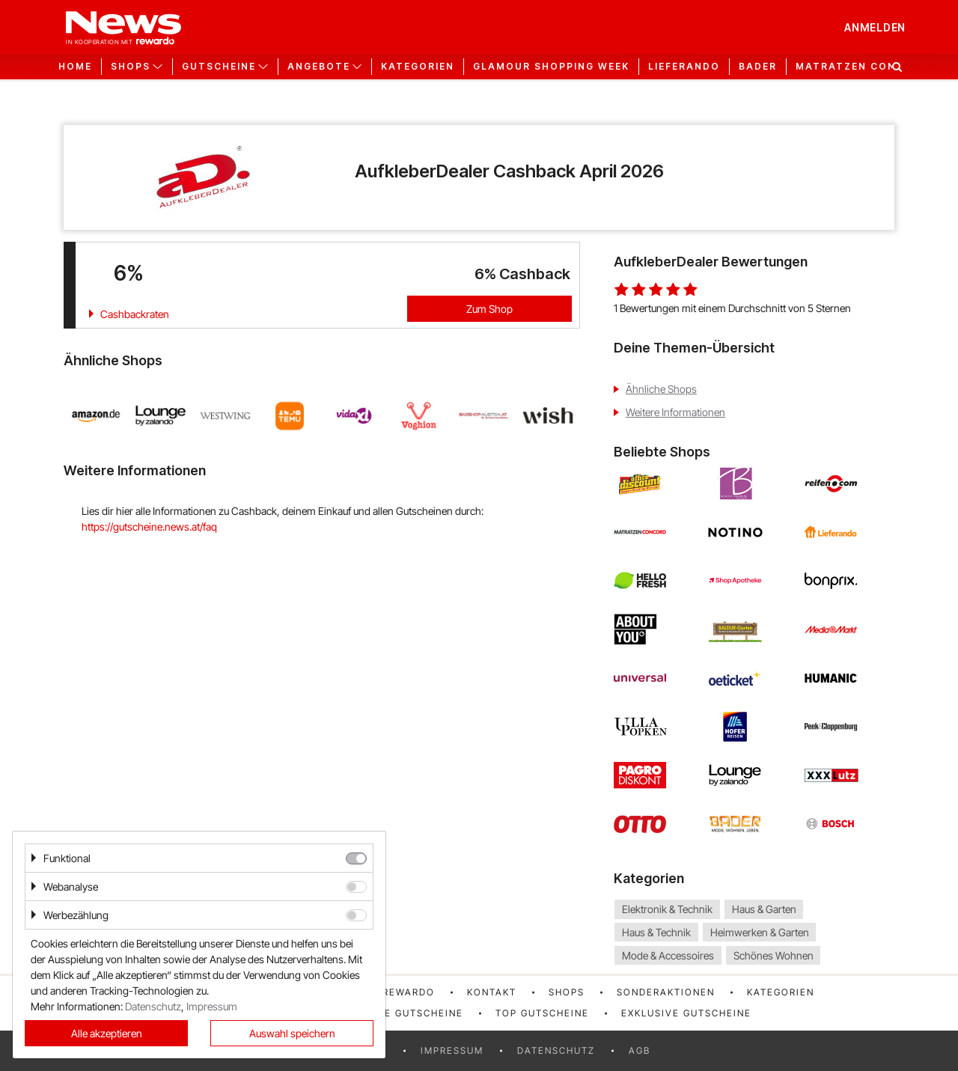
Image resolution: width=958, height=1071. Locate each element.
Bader (758, 66)
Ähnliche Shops (661, 388)
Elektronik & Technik (667, 909)
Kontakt (491, 992)
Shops (567, 992)
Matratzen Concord (862, 66)
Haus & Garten (764, 909)
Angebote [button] (318, 66)
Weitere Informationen (675, 412)
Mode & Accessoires (668, 955)
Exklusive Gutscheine (686, 1013)
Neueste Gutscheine (403, 1013)
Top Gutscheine (542, 1013)
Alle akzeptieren (106, 1033)
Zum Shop (489, 308)
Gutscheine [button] (219, 66)
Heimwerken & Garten (759, 932)
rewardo (408, 992)
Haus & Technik (656, 932)
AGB (639, 1050)
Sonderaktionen (666, 992)
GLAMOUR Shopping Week (551, 66)
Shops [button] (130, 66)
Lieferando (684, 66)
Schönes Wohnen (773, 955)
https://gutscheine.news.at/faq (149, 526)
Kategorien (417, 66)
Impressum (452, 1050)
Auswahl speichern (292, 1033)
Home (75, 66)
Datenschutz (556, 1050)
